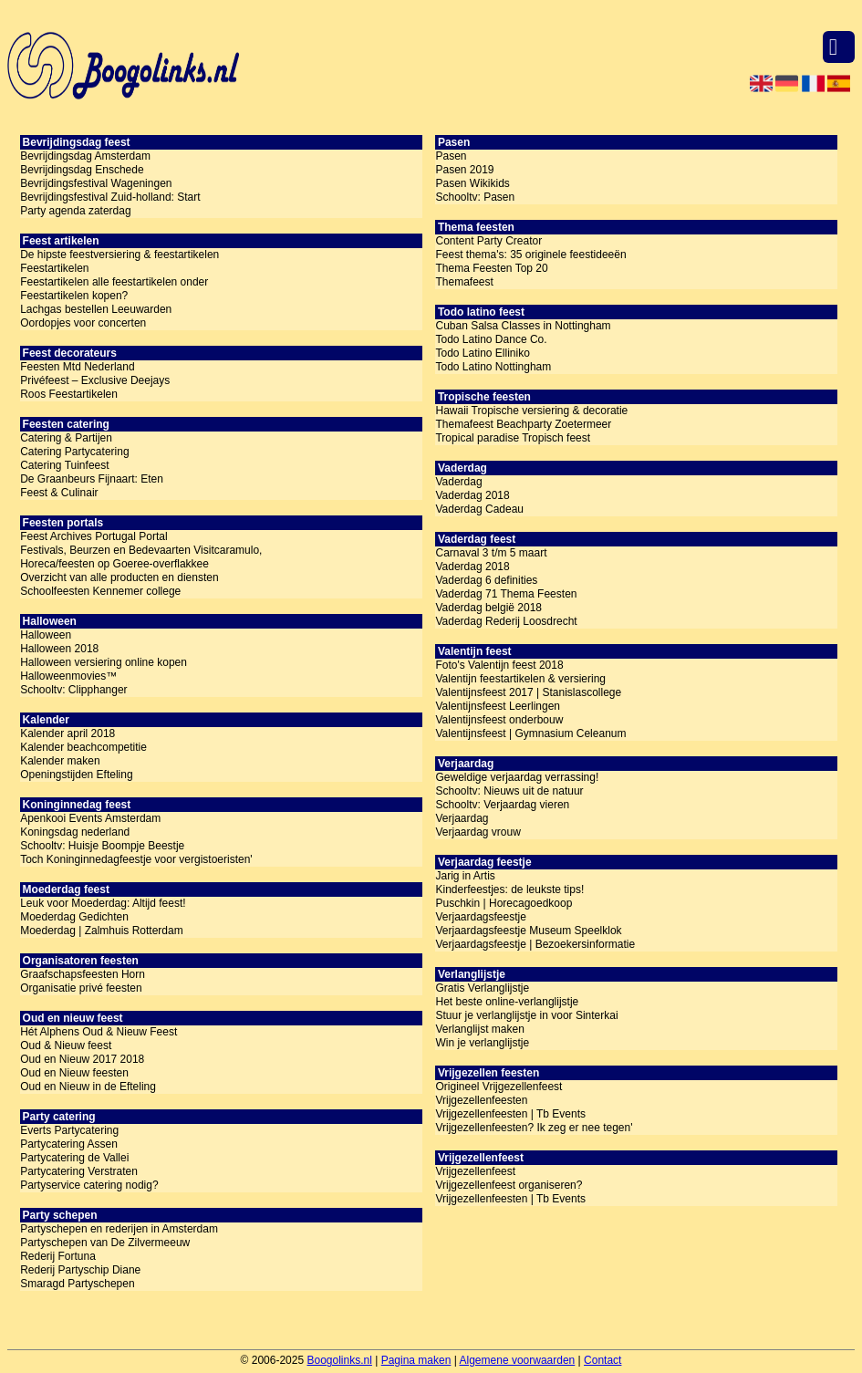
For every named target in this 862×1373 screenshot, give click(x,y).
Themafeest (464, 282)
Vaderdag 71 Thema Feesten (505, 594)
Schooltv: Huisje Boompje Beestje (102, 845)
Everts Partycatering (69, 1130)
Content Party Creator (488, 240)
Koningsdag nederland (75, 832)
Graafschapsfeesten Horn (82, 974)
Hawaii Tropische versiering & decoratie (531, 410)
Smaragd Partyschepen (77, 1283)
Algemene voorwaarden (518, 1360)
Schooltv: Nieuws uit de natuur (509, 791)
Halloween (45, 635)
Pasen (450, 156)
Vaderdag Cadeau (479, 509)
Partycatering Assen (69, 1144)
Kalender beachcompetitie (83, 747)
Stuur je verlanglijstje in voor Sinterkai (526, 1015)
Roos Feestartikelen (69, 394)
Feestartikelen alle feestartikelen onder (114, 282)
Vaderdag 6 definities (486, 580)
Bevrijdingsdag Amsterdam (85, 156)
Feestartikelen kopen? (74, 295)
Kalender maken (59, 760)
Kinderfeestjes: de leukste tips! (509, 889)
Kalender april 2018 (67, 733)
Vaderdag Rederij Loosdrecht (505, 621)
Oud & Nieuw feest (65, 1045)
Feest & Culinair (59, 492)
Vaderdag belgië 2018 (488, 607)
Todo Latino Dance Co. (490, 339)
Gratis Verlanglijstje (482, 988)
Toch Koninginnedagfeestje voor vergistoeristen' (136, 859)
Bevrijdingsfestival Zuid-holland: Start (110, 197)
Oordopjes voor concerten (83, 323)
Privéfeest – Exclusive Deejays (95, 380)
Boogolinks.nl (338, 1360)
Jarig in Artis (464, 875)
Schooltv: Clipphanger (73, 689)
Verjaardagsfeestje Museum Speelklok (528, 930)
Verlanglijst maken (479, 1029)
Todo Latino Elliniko (482, 353)
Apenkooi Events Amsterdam (90, 818)
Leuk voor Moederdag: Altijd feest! (102, 903)
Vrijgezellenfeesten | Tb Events (510, 1114)
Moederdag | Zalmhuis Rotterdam (101, 930)
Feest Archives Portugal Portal (93, 536)
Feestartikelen (54, 268)
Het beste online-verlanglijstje (506, 1001)
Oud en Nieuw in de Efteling (88, 1086)
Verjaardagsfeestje (480, 916)
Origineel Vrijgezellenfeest (498, 1086)
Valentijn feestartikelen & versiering (520, 678)
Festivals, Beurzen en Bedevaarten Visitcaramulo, (141, 550)
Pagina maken (416, 1360)
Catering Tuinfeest (64, 465)
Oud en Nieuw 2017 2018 (82, 1059)
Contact (602, 1360)
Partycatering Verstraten (79, 1171)
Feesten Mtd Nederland (77, 366)
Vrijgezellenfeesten (481, 1100)
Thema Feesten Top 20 (491, 268)
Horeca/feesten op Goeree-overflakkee (114, 563)
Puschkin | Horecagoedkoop (503, 903)
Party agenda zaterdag (75, 210)
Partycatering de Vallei (74, 1157)
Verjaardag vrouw (477, 832)
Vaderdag (458, 481)
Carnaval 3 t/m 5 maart (490, 552)
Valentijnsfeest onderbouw (499, 719)
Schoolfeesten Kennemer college (100, 591)
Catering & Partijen (66, 438)
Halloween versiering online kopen (103, 662)
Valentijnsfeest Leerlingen (497, 706)
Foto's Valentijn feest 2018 (499, 665)
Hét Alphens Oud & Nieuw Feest (98, 1031)
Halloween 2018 (59, 648)
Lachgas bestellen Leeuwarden (95, 309)
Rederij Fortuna (58, 1256)
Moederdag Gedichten (74, 916)
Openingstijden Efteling (76, 774)
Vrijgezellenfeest (475, 1171)
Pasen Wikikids (472, 183)
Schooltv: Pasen (474, 197)
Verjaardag (461, 818)
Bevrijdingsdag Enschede (81, 169)
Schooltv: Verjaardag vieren (502, 804)
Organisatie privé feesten (80, 988)
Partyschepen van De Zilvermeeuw (105, 1242)
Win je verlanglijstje (482, 1042)
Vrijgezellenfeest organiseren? (508, 1185)
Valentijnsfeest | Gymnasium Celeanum (530, 733)
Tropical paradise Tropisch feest (512, 438)
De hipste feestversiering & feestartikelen (119, 254)
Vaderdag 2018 (472, 495)
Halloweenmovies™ (68, 676)
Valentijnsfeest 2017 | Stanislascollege (528, 692)
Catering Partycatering (74, 451)
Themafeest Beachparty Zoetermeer (523, 424)
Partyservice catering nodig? (89, 1185)
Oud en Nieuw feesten (74, 1072)
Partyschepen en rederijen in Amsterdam (119, 1228)
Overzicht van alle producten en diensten (119, 577)
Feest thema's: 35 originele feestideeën (530, 254)
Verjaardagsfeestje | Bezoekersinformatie (535, 944)
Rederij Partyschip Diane (80, 1270)
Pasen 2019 (464, 169)
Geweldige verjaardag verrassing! (516, 777)
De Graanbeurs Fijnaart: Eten (91, 479)
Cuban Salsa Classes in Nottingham (522, 325)
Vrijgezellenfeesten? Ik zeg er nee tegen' (533, 1127)
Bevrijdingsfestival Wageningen (95, 183)
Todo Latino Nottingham (493, 366)
